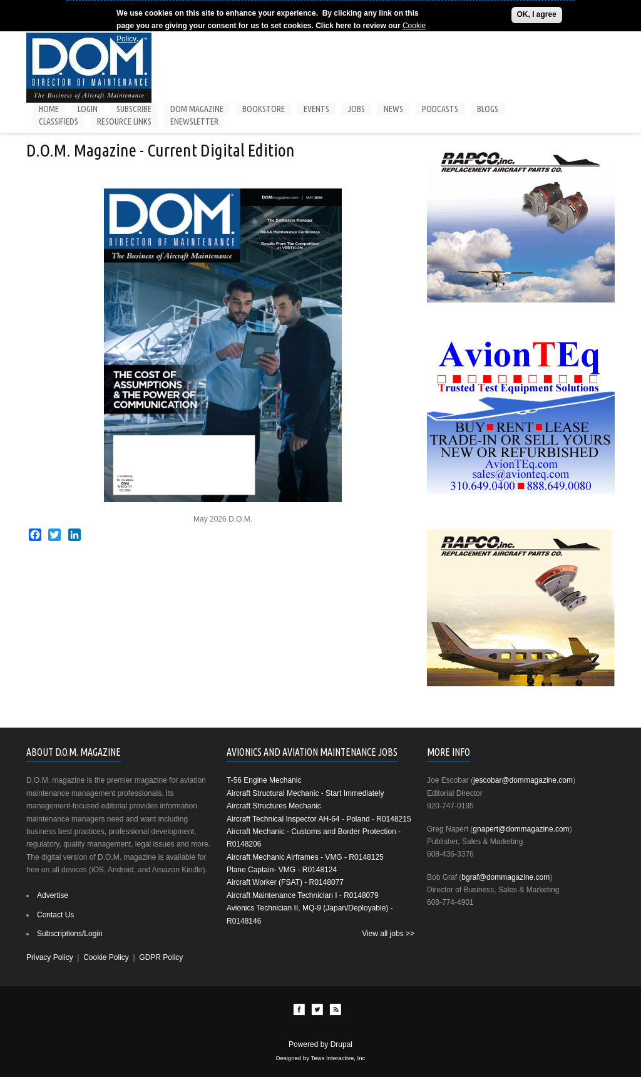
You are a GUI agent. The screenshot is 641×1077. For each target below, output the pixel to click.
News (393, 109)
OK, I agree (536, 14)
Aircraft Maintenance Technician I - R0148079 (303, 895)
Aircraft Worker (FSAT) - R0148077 (285, 882)
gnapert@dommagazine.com (521, 829)
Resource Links (124, 121)
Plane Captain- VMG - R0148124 (282, 869)
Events (316, 109)
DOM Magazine (196, 109)
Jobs (356, 109)
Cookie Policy (106, 957)
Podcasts (440, 109)
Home (49, 109)
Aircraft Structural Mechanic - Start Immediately (305, 793)
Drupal (341, 1044)
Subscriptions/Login (70, 933)
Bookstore (263, 109)
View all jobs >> (388, 933)
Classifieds (58, 121)
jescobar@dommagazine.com (523, 780)
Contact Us (55, 914)
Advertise (52, 895)
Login (88, 109)
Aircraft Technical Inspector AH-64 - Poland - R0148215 (319, 819)
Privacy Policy (49, 957)
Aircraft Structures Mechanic (274, 805)
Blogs (487, 109)
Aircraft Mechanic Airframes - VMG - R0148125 (305, 857)
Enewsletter (194, 121)
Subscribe (133, 109)
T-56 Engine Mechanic (264, 780)
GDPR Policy (161, 957)
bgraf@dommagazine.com (505, 877)
